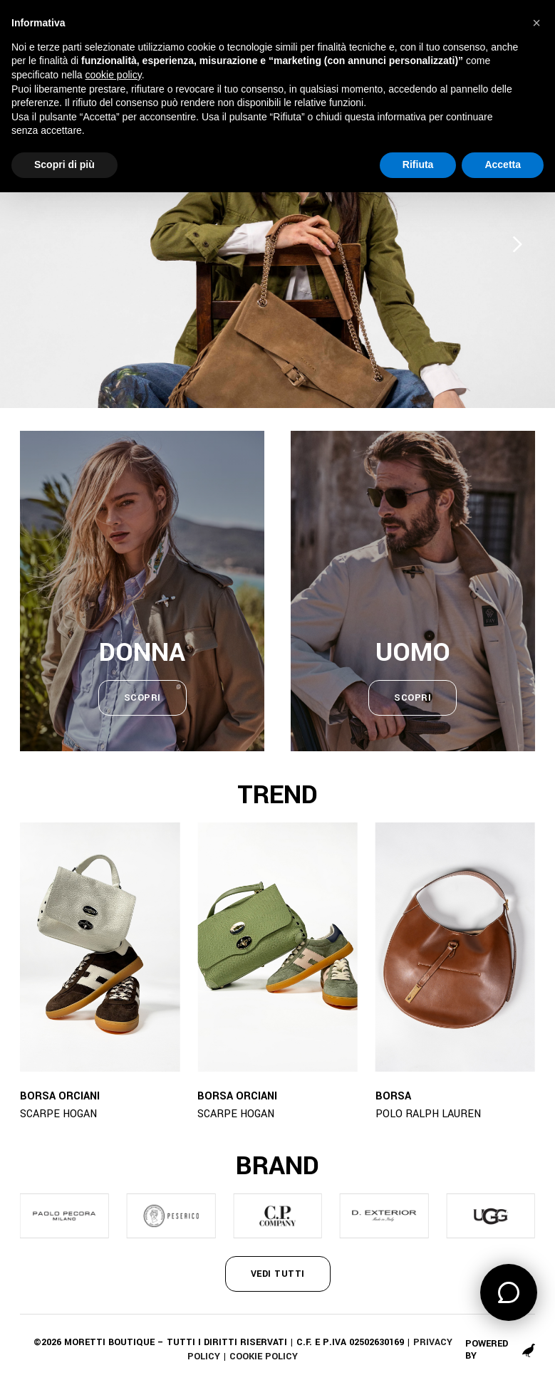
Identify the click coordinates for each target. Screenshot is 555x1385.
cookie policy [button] (113, 74)
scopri (142, 697)
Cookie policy (263, 1356)
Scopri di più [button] (64, 164)
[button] (536, 22)
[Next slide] (517, 244)
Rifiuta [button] (418, 164)
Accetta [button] (502, 164)
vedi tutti (278, 1274)
